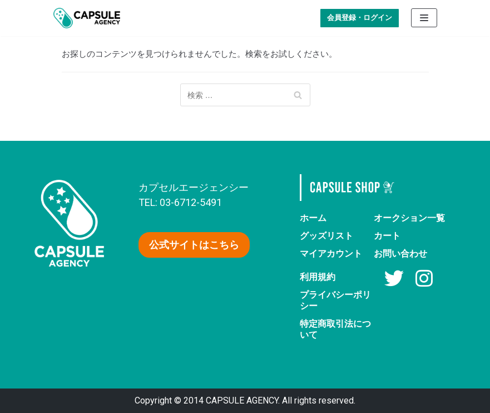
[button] (194, 245)
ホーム (313, 218)
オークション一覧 (409, 218)
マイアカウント (331, 253)
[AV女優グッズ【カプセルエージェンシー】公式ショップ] (86, 18)
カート (387, 235)
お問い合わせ (400, 253)
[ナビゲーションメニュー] (424, 17)
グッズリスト (326, 235)
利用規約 (317, 277)
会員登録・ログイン (359, 17)
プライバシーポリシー (335, 300)
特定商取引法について (335, 329)
